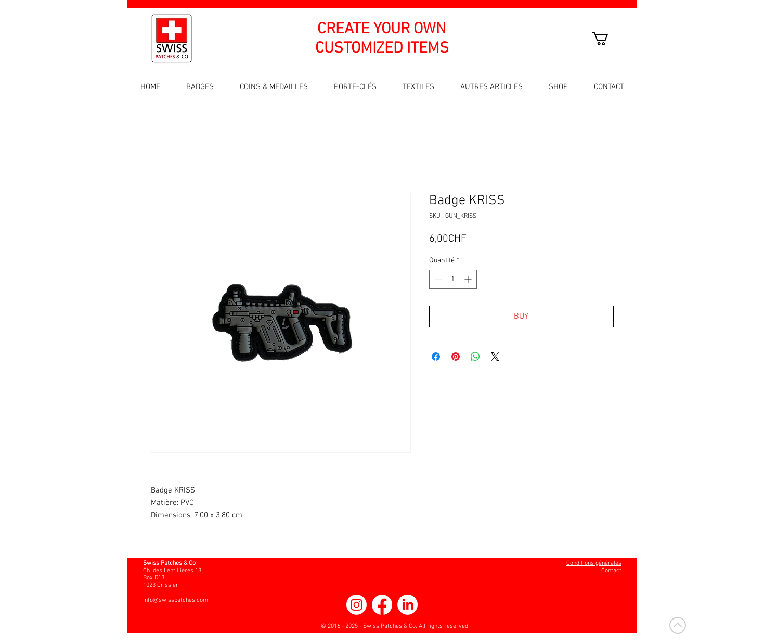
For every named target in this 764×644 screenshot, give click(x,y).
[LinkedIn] (407, 605)
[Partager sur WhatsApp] (475, 356)
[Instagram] (356, 605)
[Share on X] (495, 356)
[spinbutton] (453, 279)
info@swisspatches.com (175, 600)
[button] (608, 38)
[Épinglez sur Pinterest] (455, 356)
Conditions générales (593, 563)
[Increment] (468, 279)
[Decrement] (437, 279)
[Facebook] (382, 605)
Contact (611, 570)
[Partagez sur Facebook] (436, 356)
